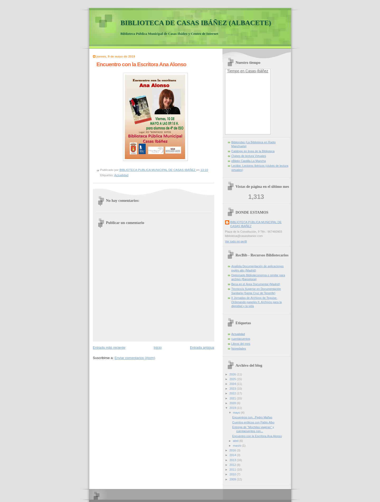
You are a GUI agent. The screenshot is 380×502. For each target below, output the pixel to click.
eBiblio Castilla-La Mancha (248, 160)
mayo (237, 412)
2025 (233, 379)
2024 (233, 383)
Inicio (158, 348)
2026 (233, 374)
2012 (233, 464)
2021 (233, 398)
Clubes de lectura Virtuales (248, 155)
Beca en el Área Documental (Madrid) (255, 284)
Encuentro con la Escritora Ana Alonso (257, 436)
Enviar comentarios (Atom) (135, 358)
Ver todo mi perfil (236, 241)
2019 (233, 407)
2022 (233, 393)
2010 (233, 474)
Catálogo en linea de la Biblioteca (253, 151)
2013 (233, 460)
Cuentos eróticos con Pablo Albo (253, 422)
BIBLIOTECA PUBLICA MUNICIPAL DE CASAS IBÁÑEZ (256, 224)
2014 (233, 455)
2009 (233, 479)
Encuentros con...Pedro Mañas (252, 417)
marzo (237, 445)
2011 (233, 469)
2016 (233, 450)
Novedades (238, 348)
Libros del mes (240, 343)
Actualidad (121, 175)
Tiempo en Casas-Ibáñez (247, 71)
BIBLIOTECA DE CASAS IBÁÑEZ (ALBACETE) (196, 23)
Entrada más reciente (109, 348)
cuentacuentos (240, 338)
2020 (233, 403)
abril (236, 440)
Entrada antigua (202, 348)
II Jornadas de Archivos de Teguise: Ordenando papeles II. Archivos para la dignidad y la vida (256, 302)
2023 (233, 388)
